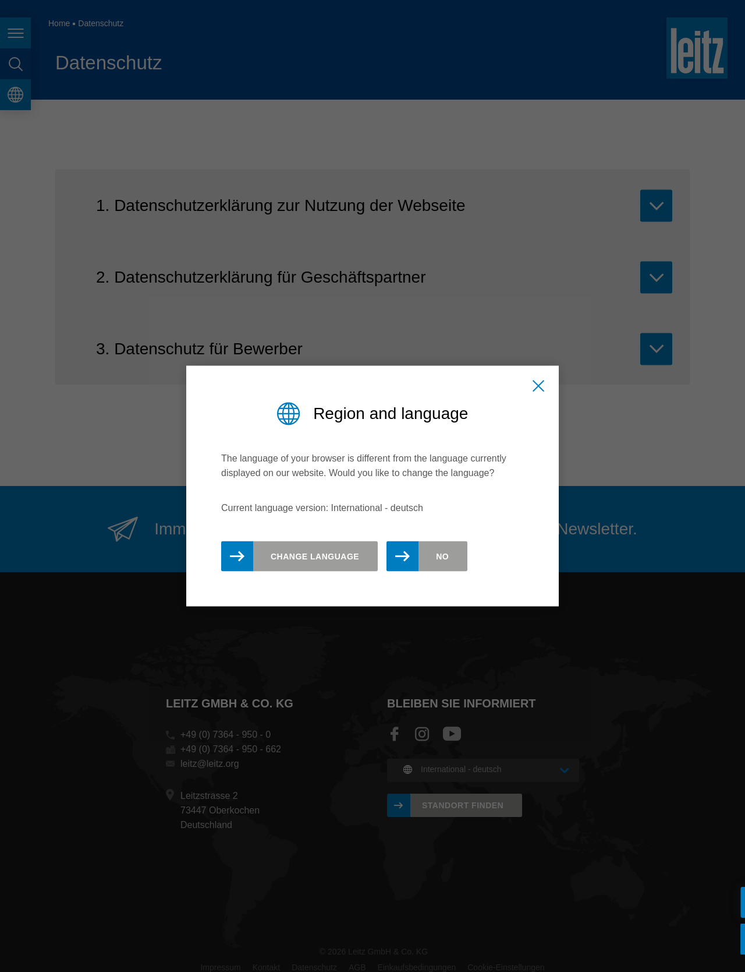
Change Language (315, 556)
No (442, 556)
